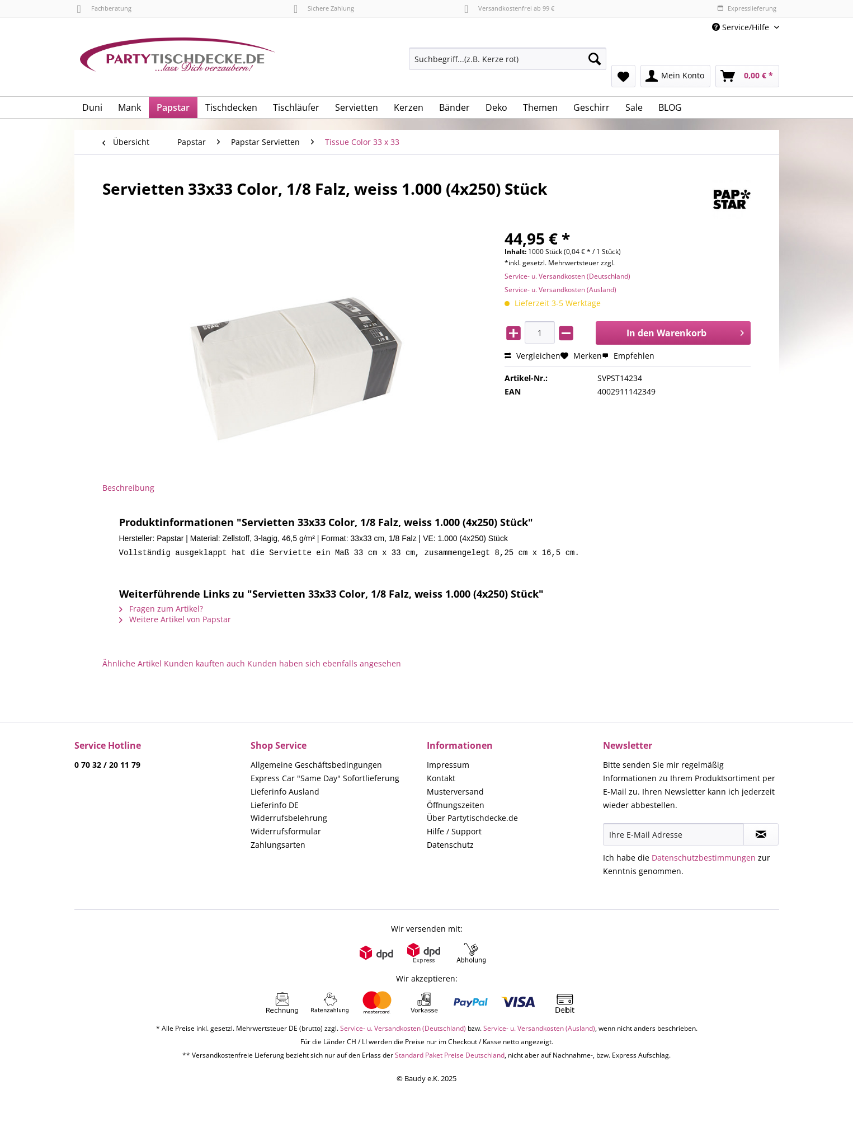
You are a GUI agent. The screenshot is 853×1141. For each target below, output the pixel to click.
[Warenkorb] (747, 76)
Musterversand (455, 794)
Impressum (448, 767)
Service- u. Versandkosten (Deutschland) (567, 276)
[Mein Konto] (675, 76)
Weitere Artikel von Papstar (175, 622)
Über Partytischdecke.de (472, 820)
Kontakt (441, 781)
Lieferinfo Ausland (285, 794)
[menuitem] (507, 64)
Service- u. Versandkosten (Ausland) (560, 289)
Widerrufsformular (286, 834)
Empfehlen (628, 355)
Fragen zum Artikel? (161, 611)
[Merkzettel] (623, 76)
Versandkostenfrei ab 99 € (509, 8)
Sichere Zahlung (324, 8)
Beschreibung (128, 487)
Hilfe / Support (454, 834)
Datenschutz (450, 847)
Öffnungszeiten (455, 807)
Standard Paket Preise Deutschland (450, 1058)
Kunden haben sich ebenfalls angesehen (324, 666)
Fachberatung (104, 8)
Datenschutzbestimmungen (704, 860)
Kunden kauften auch (204, 666)
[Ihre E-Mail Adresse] (673, 837)
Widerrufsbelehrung (289, 820)
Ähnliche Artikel (132, 666)
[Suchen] (594, 59)
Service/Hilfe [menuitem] (741, 27)
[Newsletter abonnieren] (761, 837)
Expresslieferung (746, 8)
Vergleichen (532, 355)
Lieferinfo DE (275, 807)
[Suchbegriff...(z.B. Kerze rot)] (507, 59)
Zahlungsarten (278, 847)
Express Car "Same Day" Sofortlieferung (325, 781)
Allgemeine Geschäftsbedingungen (316, 767)
